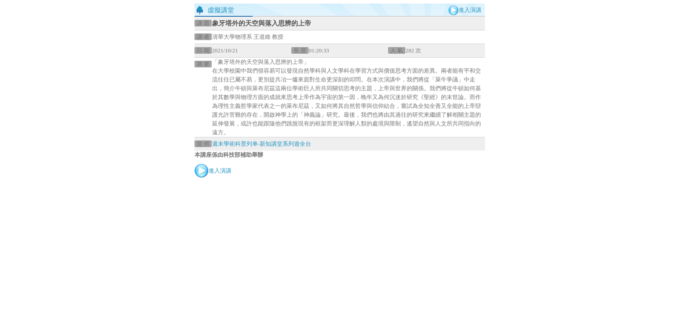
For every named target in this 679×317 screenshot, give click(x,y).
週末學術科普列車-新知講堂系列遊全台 (261, 143)
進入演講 (470, 10)
